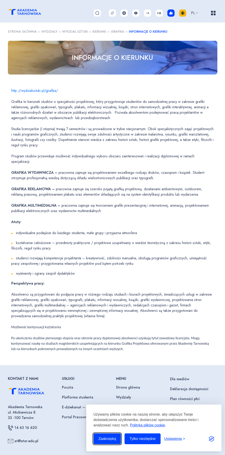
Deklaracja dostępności (189, 389)
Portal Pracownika (77, 417)
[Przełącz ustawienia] (174, 438)
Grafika (117, 31)
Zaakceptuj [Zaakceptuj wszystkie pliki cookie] (107, 439)
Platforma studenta (77, 397)
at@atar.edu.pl (23, 441)
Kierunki (99, 31)
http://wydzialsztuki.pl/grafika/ (34, 90)
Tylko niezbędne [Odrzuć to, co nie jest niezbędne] (143, 439)
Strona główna (22, 31)
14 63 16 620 (22, 427)
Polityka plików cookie (147, 425)
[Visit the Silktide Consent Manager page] (211, 438)
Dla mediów (179, 379)
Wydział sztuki (75, 31)
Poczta (67, 387)
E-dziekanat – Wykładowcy (84, 407)
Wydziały (49, 31)
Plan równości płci (185, 398)
